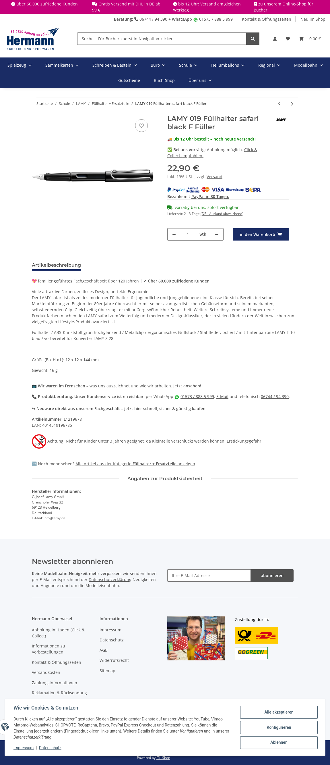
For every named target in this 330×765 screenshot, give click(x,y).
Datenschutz (112, 640)
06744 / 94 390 (150, 19)
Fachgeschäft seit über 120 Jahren (106, 281)
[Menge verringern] (174, 234)
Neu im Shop (312, 19)
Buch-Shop (164, 80)
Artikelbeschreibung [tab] (56, 265)
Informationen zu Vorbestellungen (48, 649)
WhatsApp (182, 19)
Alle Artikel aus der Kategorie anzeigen (135, 463)
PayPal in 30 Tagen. (210, 196)
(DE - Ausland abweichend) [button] (222, 213)
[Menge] (187, 234)
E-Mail (222, 396)
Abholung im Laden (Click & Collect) (58, 633)
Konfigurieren (278, 727)
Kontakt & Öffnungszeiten (266, 19)
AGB (104, 650)
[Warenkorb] (309, 39)
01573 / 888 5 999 (213, 19)
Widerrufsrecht (114, 660)
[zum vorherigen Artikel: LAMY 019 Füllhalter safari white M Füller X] (279, 103)
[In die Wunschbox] (141, 125)
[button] (275, 39)
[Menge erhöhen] (216, 234)
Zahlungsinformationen (54, 682)
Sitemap (107, 670)
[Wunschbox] (287, 39)
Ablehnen (278, 742)
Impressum (110, 630)
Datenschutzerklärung (110, 579)
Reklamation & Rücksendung (59, 692)
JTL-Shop (163, 757)
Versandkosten (46, 672)
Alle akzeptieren (278, 712)
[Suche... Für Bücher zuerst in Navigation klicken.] (161, 38)
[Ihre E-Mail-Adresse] (209, 575)
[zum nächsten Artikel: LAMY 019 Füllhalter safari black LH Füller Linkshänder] (292, 103)
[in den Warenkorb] (261, 234)
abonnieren (272, 575)
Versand (214, 176)
